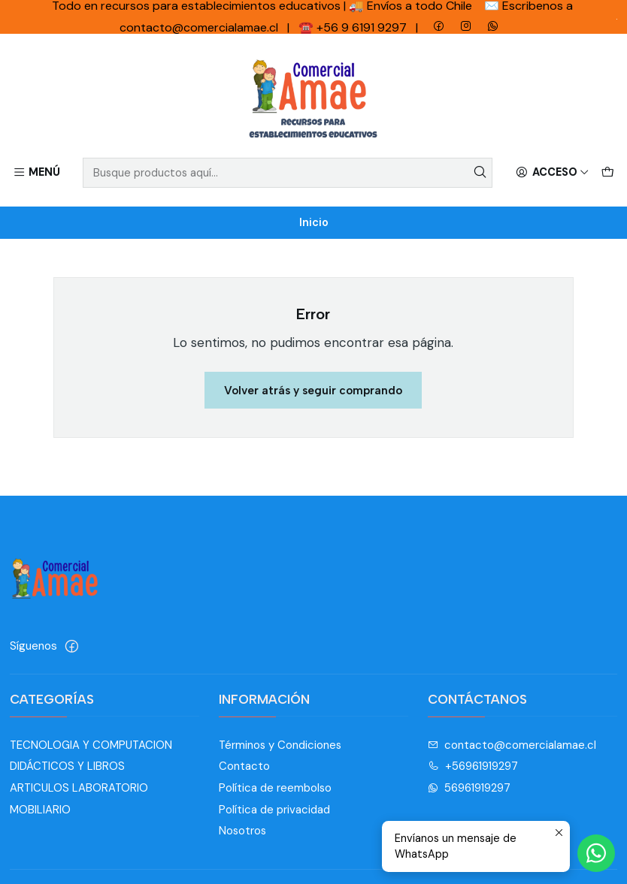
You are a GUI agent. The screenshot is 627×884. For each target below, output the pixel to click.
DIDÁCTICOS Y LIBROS (67, 766)
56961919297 (469, 787)
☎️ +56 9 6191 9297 (354, 27)
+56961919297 (473, 766)
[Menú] (37, 172)
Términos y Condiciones (280, 745)
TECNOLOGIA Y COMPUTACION (91, 745)
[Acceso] (552, 172)
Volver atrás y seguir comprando (313, 390)
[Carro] (607, 172)
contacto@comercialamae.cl (512, 745)
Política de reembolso (275, 787)
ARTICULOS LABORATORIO (79, 787)
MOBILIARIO (40, 809)
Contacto (244, 766)
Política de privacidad (274, 809)
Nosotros (242, 830)
